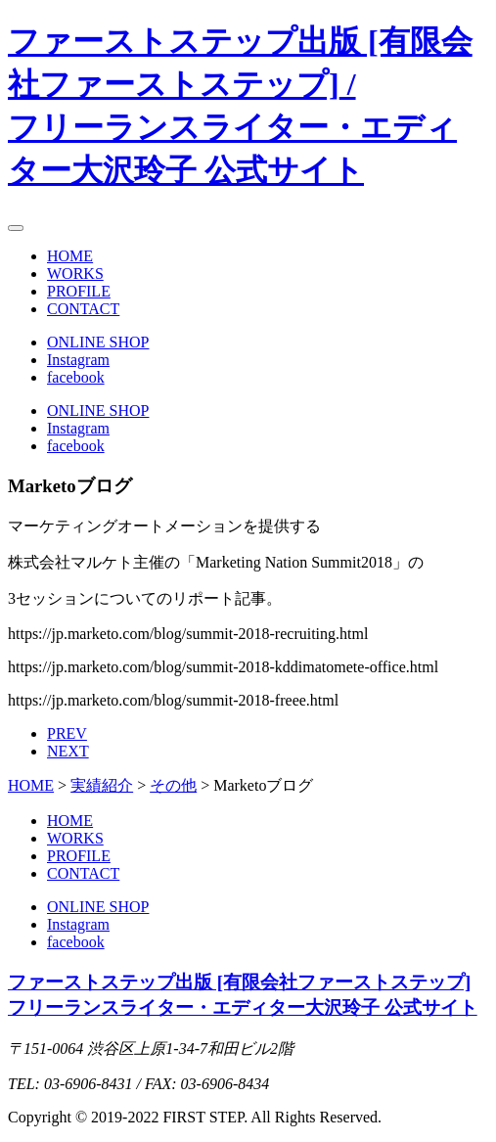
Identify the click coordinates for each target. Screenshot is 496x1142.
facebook (76, 377)
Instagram (78, 359)
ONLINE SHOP (98, 342)
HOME (70, 256)
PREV (67, 733)
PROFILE (79, 291)
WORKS (75, 273)
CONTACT (83, 308)
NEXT (68, 751)
